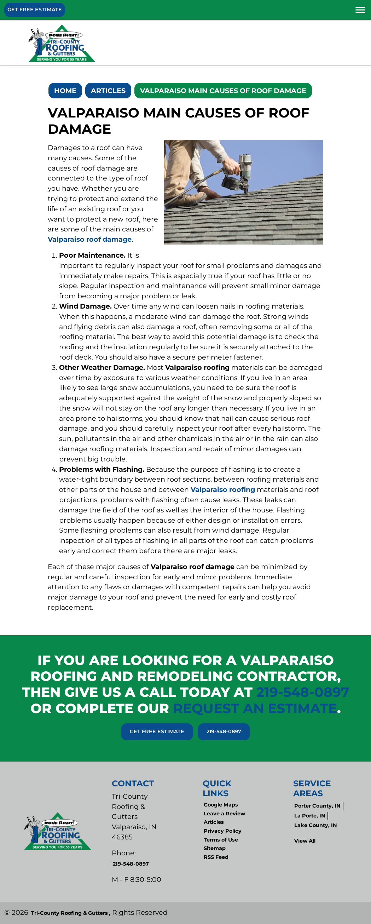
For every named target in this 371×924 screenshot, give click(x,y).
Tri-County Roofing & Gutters (69, 913)
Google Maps (221, 805)
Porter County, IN (317, 806)
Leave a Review (224, 813)
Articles (108, 90)
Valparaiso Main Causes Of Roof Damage (223, 90)
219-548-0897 (302, 692)
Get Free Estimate (34, 9)
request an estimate (255, 708)
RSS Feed (216, 857)
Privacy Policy (223, 831)
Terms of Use (221, 840)
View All (304, 841)
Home (65, 90)
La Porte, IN (309, 816)
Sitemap (215, 848)
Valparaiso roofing (223, 489)
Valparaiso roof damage (90, 239)
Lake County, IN (315, 825)
